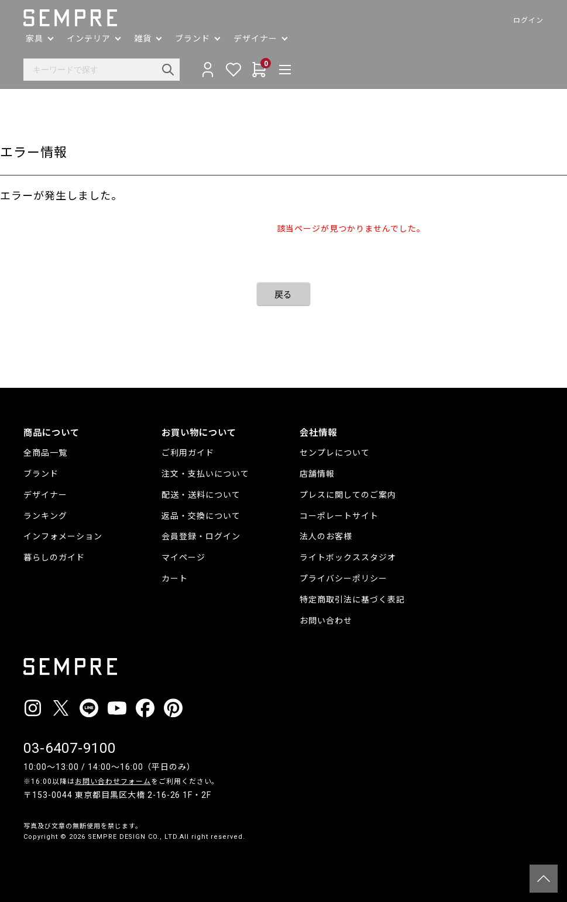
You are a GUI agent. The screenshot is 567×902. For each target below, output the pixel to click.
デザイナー (45, 495)
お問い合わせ (326, 620)
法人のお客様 (326, 536)
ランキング (45, 516)
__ (26, 859)
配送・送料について (200, 495)
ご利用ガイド (187, 452)
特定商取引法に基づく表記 (352, 599)
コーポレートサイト (339, 516)
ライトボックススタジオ (348, 557)
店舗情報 (317, 473)
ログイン (528, 20)
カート (174, 578)
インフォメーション (62, 536)
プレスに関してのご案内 (348, 495)
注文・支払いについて (205, 473)
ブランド (41, 473)
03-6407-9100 (69, 748)
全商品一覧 (45, 452)
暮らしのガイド (54, 557)
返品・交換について (200, 516)
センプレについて (335, 452)
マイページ (183, 557)
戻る (283, 295)
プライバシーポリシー (343, 578)
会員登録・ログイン (200, 536)
